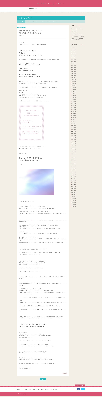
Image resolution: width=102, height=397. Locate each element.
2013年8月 (73, 168)
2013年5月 (73, 172)
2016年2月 (73, 116)
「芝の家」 (33, 221)
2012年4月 (73, 187)
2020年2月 (73, 84)
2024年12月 (73, 51)
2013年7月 (73, 170)
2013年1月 (73, 178)
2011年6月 (73, 203)
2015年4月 (73, 132)
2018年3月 (73, 104)
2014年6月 (73, 148)
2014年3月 (73, 154)
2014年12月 (73, 138)
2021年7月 (73, 70)
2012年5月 (73, 185)
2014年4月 (73, 152)
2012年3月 (73, 189)
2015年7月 (73, 128)
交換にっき (38, 22)
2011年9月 (73, 199)
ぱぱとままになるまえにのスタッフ (59, 10)
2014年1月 (73, 158)
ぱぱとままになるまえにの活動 (41, 10)
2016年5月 (73, 112)
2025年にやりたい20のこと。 (77, 30)
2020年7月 (73, 80)
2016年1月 (73, 118)
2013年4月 (73, 174)
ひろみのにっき (64, 22)
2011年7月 (73, 201)
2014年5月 (73, 150)
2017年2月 (73, 110)
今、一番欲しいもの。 (75, 34)
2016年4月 (73, 114)
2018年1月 (73, 106)
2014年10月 (73, 142)
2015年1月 (73, 136)
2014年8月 (73, 146)
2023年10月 (73, 55)
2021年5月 (73, 74)
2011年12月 (73, 193)
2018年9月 (73, 96)
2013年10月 (73, 164)
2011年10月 (73, 197)
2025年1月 (73, 49)
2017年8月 (73, 108)
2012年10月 (73, 180)
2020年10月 (73, 78)
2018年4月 (73, 102)
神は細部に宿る (74, 32)
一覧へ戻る (43, 380)
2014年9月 (73, 144)
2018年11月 (73, 92)
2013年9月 (73, 166)
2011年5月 (73, 205)
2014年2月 (73, 156)
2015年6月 (73, 130)
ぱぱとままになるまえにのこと (32, 10)
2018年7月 (73, 98)
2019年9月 (73, 88)
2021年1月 (73, 76)
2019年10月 (73, 86)
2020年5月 (73, 82)
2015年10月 (73, 124)
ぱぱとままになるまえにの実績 (50, 10)
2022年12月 (73, 59)
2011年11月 (73, 195)
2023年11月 (73, 53)
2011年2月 (73, 207)
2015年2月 (73, 134)
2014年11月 (73, 140)
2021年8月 (73, 68)
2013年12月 (73, 160)
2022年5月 (73, 63)
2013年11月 (73, 162)
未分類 (29, 22)
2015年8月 (73, 126)
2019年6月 (73, 90)
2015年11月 (73, 122)
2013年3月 (73, 176)
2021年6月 (73, 72)
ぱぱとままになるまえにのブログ (69, 10)
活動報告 (46, 22)
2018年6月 (73, 100)
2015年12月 (73, 120)
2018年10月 (73, 94)
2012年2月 (73, 191)
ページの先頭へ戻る (80, 387)
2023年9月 (73, 57)
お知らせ (55, 22)
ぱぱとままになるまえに (51, 3)
